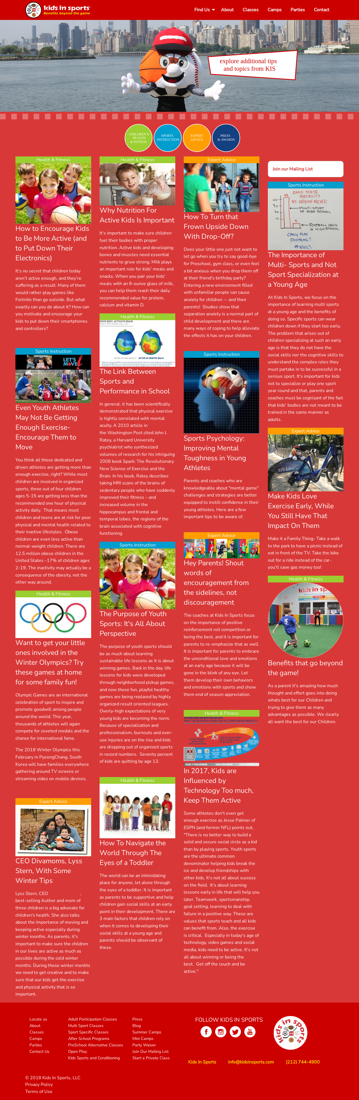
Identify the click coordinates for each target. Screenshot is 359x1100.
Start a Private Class (151, 1058)
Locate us (38, 1019)
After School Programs (88, 1038)
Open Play (77, 1051)
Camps (275, 10)
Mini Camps (142, 1038)
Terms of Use (38, 1091)
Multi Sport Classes (85, 1025)
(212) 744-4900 (303, 1062)
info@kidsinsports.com (251, 1062)
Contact (321, 10)
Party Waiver (144, 1045)
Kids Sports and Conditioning (94, 1058)
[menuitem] (203, 9)
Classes (251, 10)
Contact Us (39, 1051)
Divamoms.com (64, 894)
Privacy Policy (39, 1084)
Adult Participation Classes (92, 1019)
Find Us (202, 10)
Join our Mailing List (293, 169)
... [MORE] (25, 340)
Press (137, 1019)
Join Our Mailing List (150, 1051)
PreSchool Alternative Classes (95, 1045)
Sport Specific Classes (88, 1032)
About (227, 10)
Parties (298, 10)
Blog (136, 1025)
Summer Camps (146, 1032)
